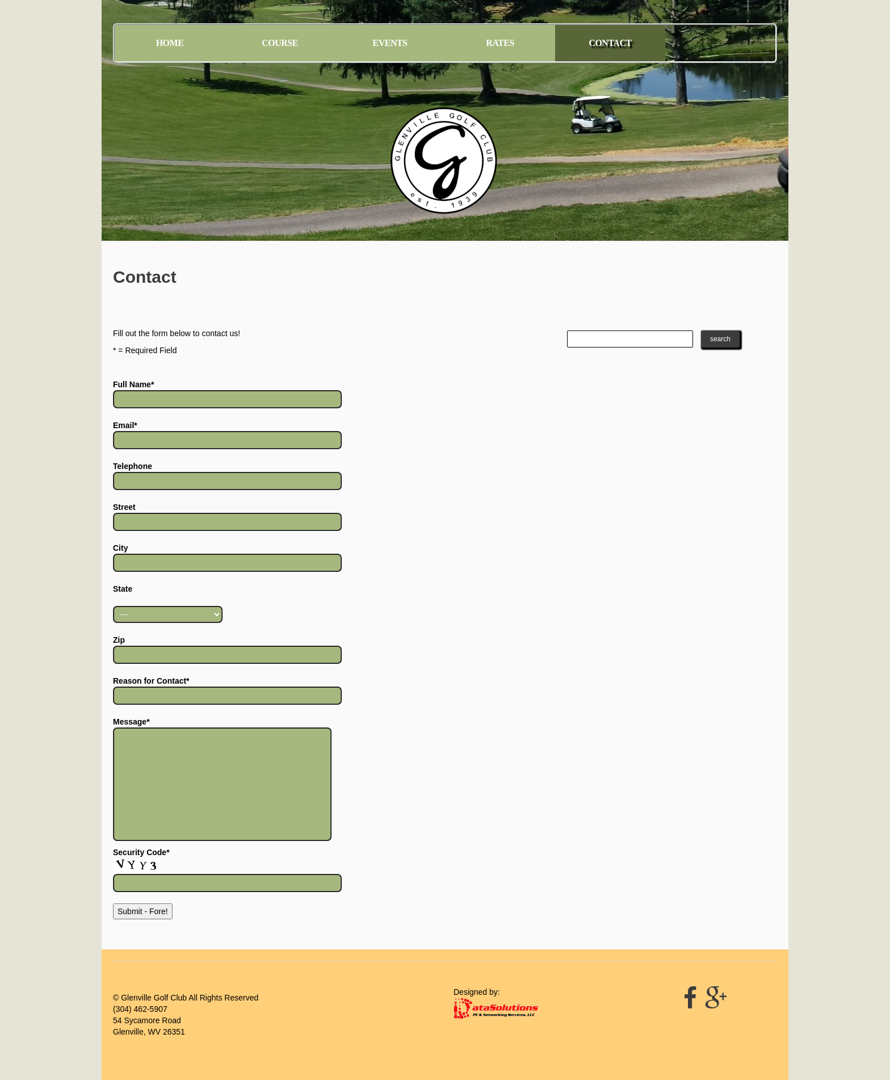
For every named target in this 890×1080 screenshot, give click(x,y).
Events (389, 43)
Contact (610, 43)
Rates (500, 43)
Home (170, 43)
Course (280, 43)
